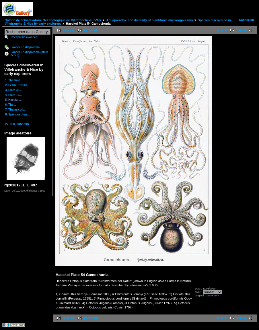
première (69, 30)
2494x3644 (212, 295)
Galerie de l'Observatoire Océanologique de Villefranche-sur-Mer (53, 20)
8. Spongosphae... (17, 114)
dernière (241, 30)
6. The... (10, 104)
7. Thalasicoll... (15, 109)
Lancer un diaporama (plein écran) (29, 54)
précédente (90, 30)
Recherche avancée (24, 37)
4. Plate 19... (13, 95)
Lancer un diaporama (25, 47)
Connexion (246, 20)
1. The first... (13, 80)
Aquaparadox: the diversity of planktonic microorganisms (149, 20)
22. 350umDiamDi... (18, 124)
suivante (222, 30)
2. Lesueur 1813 (16, 85)
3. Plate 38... (13, 90)
